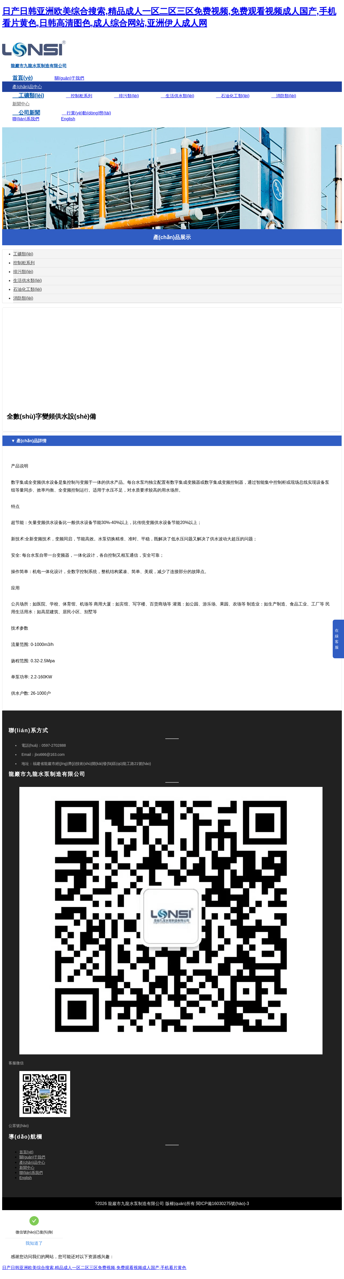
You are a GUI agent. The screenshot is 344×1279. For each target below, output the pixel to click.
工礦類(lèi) (28, 102)
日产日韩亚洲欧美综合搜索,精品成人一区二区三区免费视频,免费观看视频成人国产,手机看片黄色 (94, 1273)
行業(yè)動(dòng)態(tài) (86, 119)
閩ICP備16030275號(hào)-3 (222, 1209)
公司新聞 (26, 119)
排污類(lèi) (126, 102)
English (68, 125)
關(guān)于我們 (69, 84)
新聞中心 (21, 110)
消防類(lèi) (283, 102)
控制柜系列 (79, 102)
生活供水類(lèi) (177, 102)
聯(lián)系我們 (25, 125)
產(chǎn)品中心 (27, 93)
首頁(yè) (22, 84)
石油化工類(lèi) (232, 102)
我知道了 (34, 1249)
